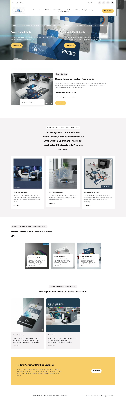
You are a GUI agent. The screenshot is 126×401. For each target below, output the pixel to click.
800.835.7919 (108, 10)
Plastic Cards (51, 335)
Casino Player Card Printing (72, 10)
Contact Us (17, 45)
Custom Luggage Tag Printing (91, 192)
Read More (17, 205)
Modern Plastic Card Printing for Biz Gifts (65, 92)
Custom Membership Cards (35, 258)
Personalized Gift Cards (45, 10)
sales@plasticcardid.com (108, 396)
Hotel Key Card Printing (63, 11)
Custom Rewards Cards (86, 256)
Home (34, 10)
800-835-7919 (94, 396)
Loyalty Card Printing (87, 10)
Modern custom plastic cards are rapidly (65, 97)
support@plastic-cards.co (90, 3)
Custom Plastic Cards (59, 256)
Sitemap (66, 395)
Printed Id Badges (58, 10)
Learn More (60, 103)
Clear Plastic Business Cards (56, 192)
